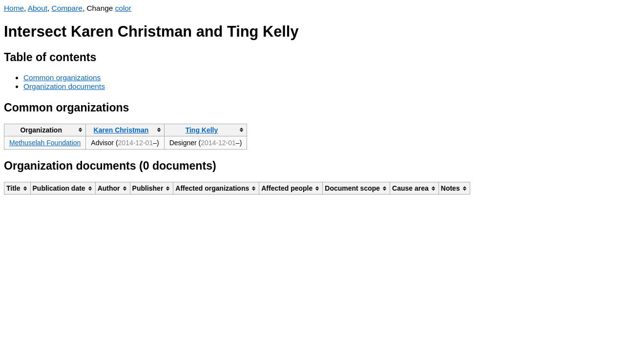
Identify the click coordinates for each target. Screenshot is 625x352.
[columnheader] (45, 130)
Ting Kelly (202, 130)
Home (14, 8)
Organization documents (64, 86)
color (123, 8)
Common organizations (62, 77)
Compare (67, 8)
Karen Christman (121, 130)
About (37, 8)
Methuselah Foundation (45, 143)
